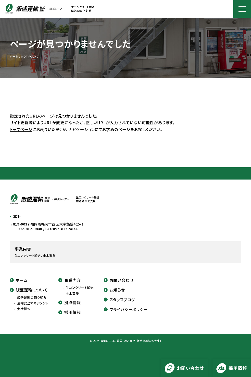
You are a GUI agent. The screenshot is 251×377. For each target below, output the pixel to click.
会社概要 (24, 309)
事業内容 (69, 280)
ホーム (18, 280)
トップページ (21, 129)
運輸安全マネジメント (33, 303)
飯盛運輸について (29, 289)
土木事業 (72, 293)
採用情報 (69, 312)
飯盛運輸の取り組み (32, 297)
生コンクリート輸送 (80, 288)
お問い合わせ (119, 280)
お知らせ (114, 289)
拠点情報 (69, 302)
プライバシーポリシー (126, 309)
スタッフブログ (119, 299)
